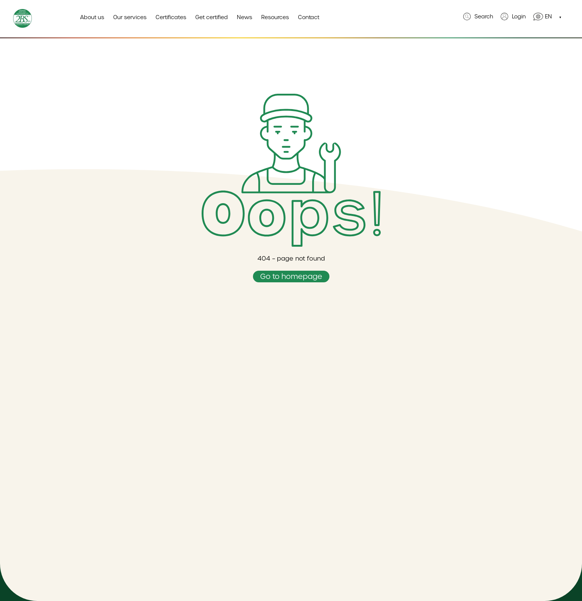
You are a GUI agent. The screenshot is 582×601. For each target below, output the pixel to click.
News (244, 17)
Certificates (171, 17)
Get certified (211, 17)
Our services (130, 17)
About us (92, 17)
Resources (275, 17)
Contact (308, 17)
